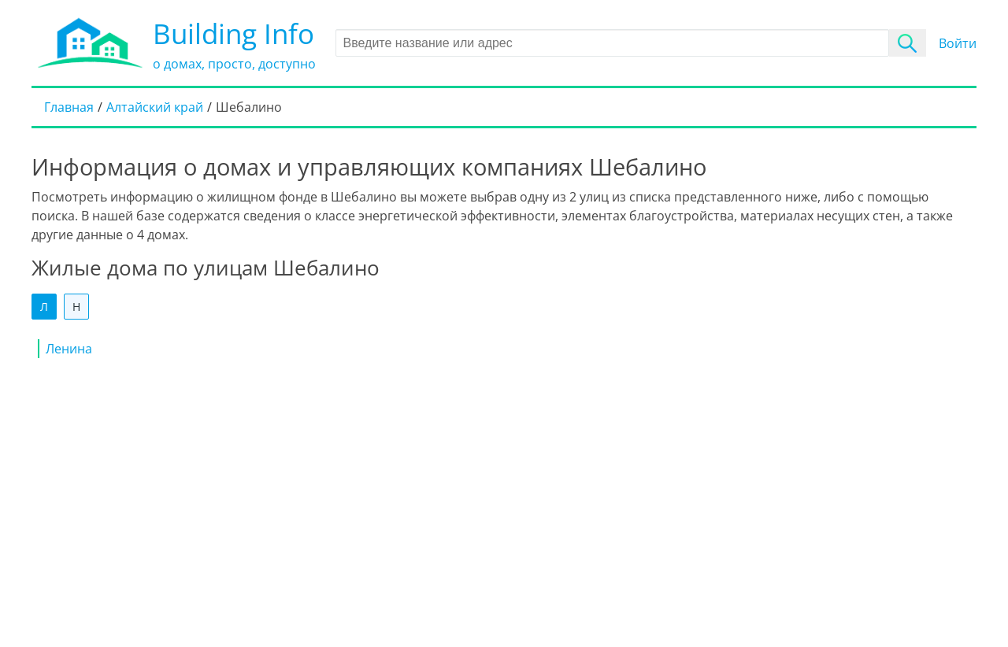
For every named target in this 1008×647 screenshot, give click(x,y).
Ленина (69, 348)
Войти (957, 43)
